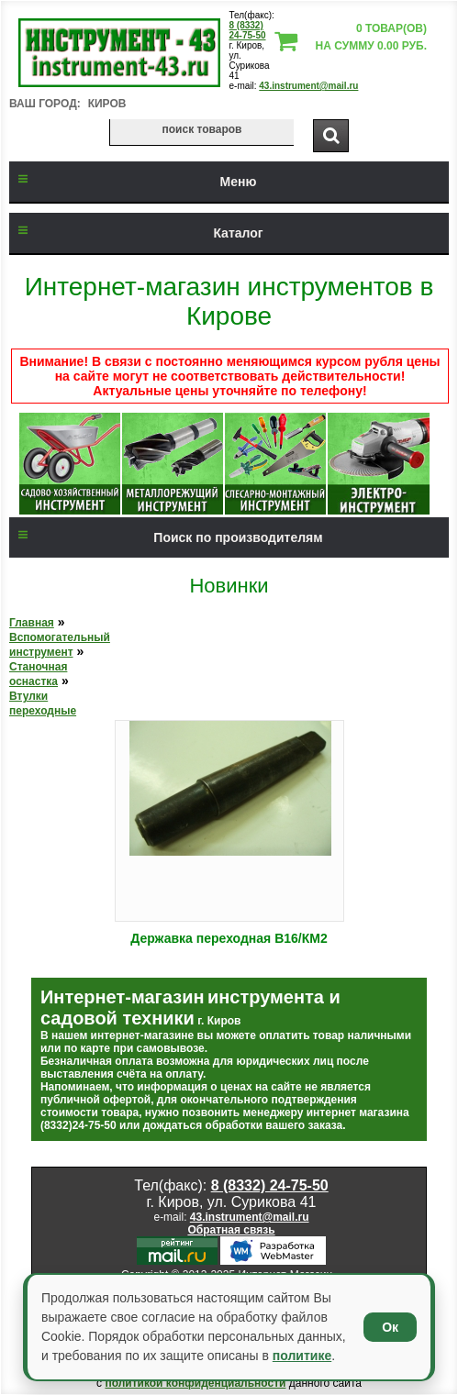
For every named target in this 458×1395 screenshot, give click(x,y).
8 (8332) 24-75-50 (247, 30)
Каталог (136, 233)
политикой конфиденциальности (195, 1383)
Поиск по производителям (166, 537)
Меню (132, 181)
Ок (390, 1327)
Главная (31, 622)
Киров (107, 103)
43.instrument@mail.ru (308, 86)
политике (302, 1355)
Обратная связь (230, 1229)
